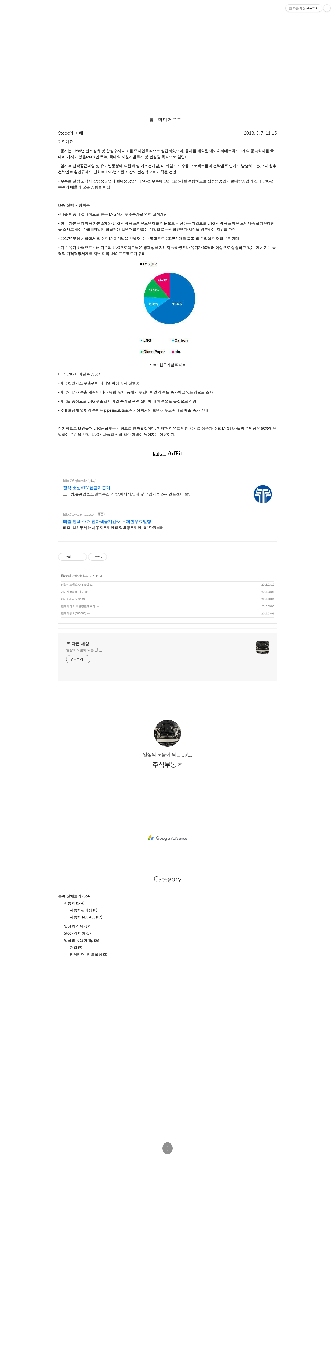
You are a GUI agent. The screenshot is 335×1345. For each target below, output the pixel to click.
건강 (76, 947)
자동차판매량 (83, 910)
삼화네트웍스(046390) (75, 584)
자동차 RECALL (86, 917)
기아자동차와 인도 (72, 591)
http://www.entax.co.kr (79, 514)
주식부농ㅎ (131, 1168)
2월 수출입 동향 (71, 599)
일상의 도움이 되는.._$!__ (84, 650)
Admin (159, 1158)
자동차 (74, 903)
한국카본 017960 (167, 56)
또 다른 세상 (77, 643)
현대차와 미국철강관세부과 (78, 606)
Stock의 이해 (70, 133)
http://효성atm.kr (75, 481)
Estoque (208, 1168)
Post (178, 1158)
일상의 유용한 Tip (82, 940)
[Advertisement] (167, 837)
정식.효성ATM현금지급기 (86, 487)
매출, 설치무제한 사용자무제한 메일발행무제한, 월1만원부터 (113, 527)
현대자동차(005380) (73, 613)
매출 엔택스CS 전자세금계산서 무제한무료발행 (107, 521)
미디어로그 (169, 119)
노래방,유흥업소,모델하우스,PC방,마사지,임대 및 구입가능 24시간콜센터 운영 (127, 494)
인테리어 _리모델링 (88, 954)
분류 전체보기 (74, 896)
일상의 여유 (77, 926)
